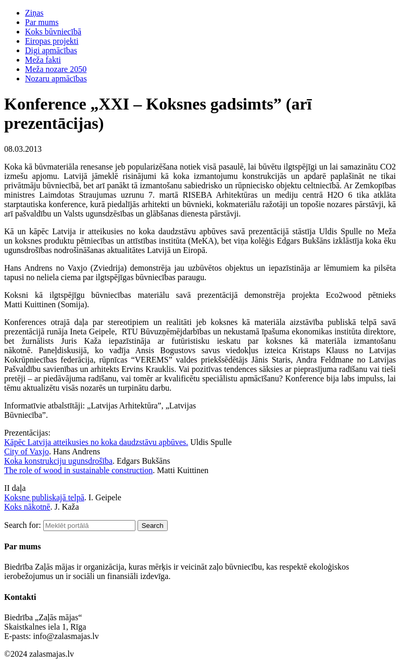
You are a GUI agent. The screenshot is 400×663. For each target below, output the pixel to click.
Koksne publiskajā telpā (44, 497)
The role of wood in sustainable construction (78, 470)
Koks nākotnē (27, 506)
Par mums (41, 22)
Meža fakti (43, 59)
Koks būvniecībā (53, 31)
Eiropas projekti (52, 41)
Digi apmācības (51, 50)
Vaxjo (39, 451)
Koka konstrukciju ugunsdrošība (58, 460)
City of (17, 451)
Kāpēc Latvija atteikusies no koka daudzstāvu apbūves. (96, 442)
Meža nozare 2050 (55, 69)
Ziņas (34, 12)
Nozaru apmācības (56, 78)
